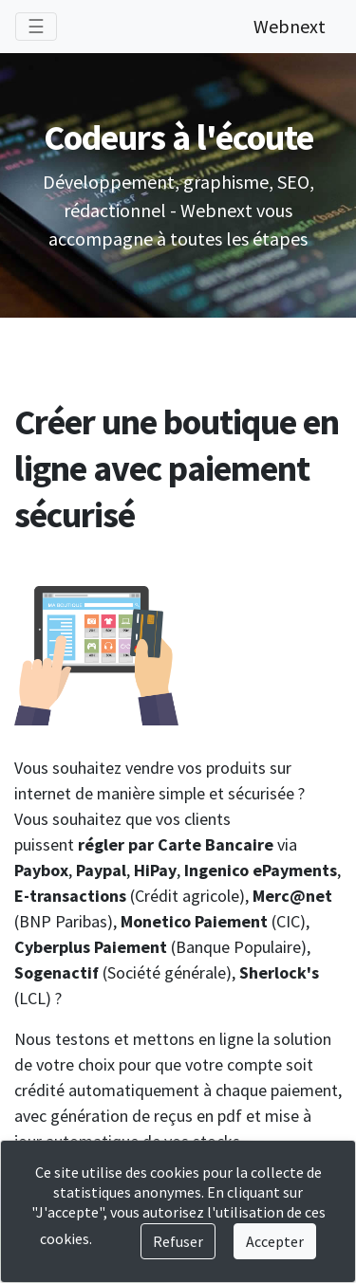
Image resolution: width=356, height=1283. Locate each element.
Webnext (289, 26)
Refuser (178, 1241)
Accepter (275, 1241)
